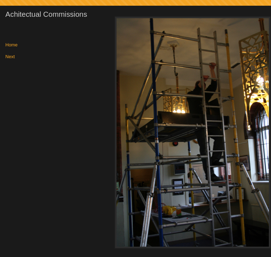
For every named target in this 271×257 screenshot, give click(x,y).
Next (10, 57)
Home (11, 45)
